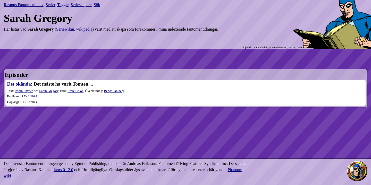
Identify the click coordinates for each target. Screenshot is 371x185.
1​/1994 (30, 96)
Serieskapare (81, 5)
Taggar (63, 5)
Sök (97, 5)
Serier (50, 5)
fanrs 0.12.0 (63, 170)
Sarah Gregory (48, 91)
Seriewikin (65, 29)
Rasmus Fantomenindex (23, 5)
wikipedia (84, 29)
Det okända (19, 84)
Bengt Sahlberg (114, 91)
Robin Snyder (24, 91)
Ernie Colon (75, 91)
